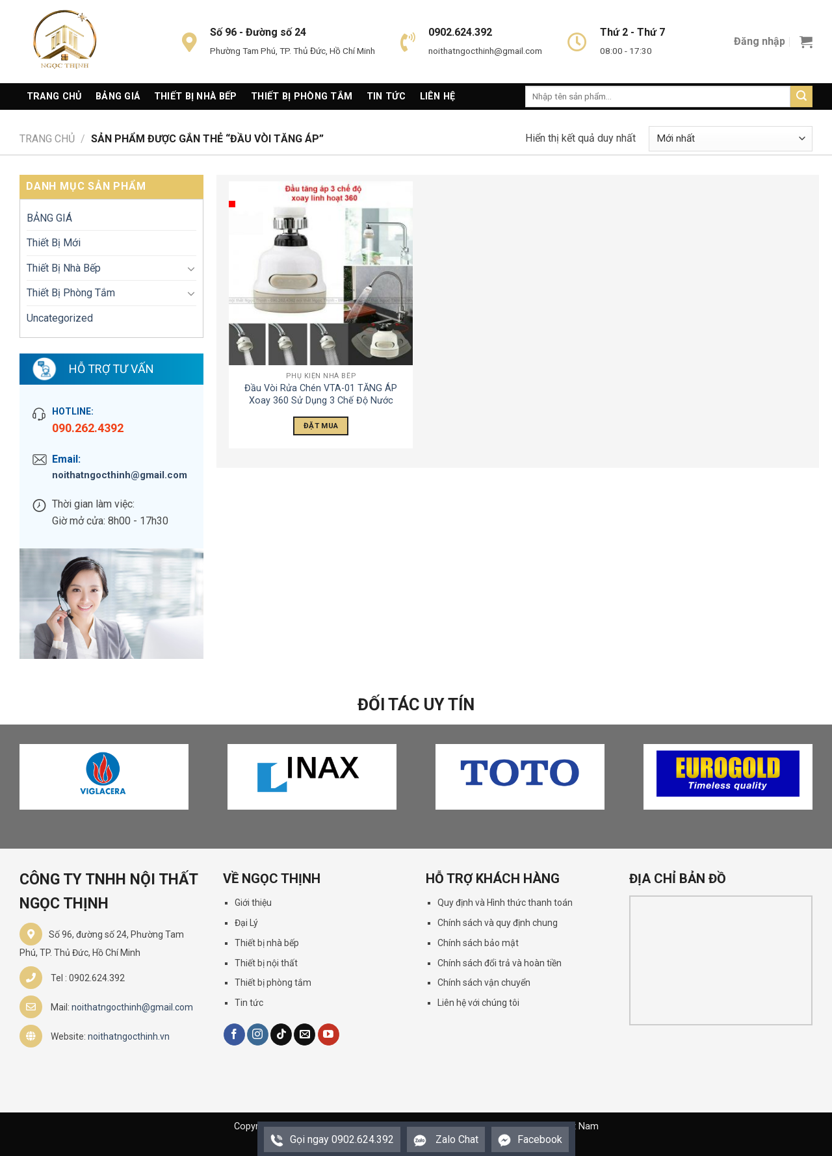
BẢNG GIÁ (49, 218)
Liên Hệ (438, 96)
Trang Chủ (54, 96)
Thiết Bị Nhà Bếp (195, 96)
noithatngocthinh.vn (129, 1036)
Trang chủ (47, 139)
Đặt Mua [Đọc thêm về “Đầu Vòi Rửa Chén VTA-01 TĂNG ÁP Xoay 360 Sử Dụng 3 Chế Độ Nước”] (321, 425)
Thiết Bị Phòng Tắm (301, 96)
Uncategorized (60, 318)
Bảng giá (118, 96)
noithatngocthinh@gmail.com (119, 475)
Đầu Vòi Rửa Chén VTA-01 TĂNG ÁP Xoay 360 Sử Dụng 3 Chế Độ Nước (320, 394)
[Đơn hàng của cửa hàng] (730, 138)
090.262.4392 (88, 428)
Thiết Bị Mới (54, 243)
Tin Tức (386, 96)
